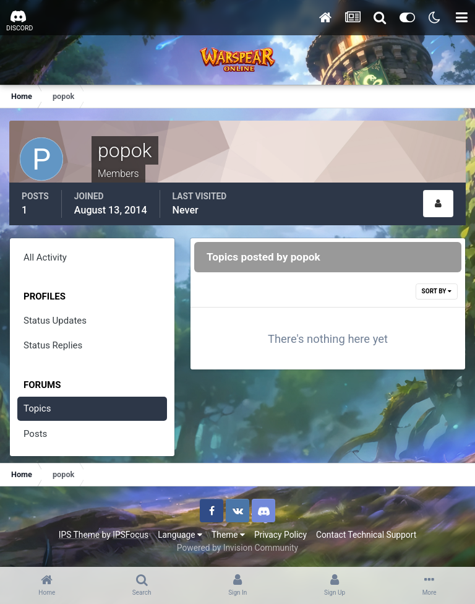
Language (180, 535)
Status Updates (55, 320)
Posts (35, 433)
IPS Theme (79, 535)
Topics (37, 408)
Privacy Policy (280, 535)
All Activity (45, 257)
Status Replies (53, 345)
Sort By (436, 291)
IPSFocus (130, 535)
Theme (228, 535)
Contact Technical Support (366, 535)
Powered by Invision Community (237, 548)
